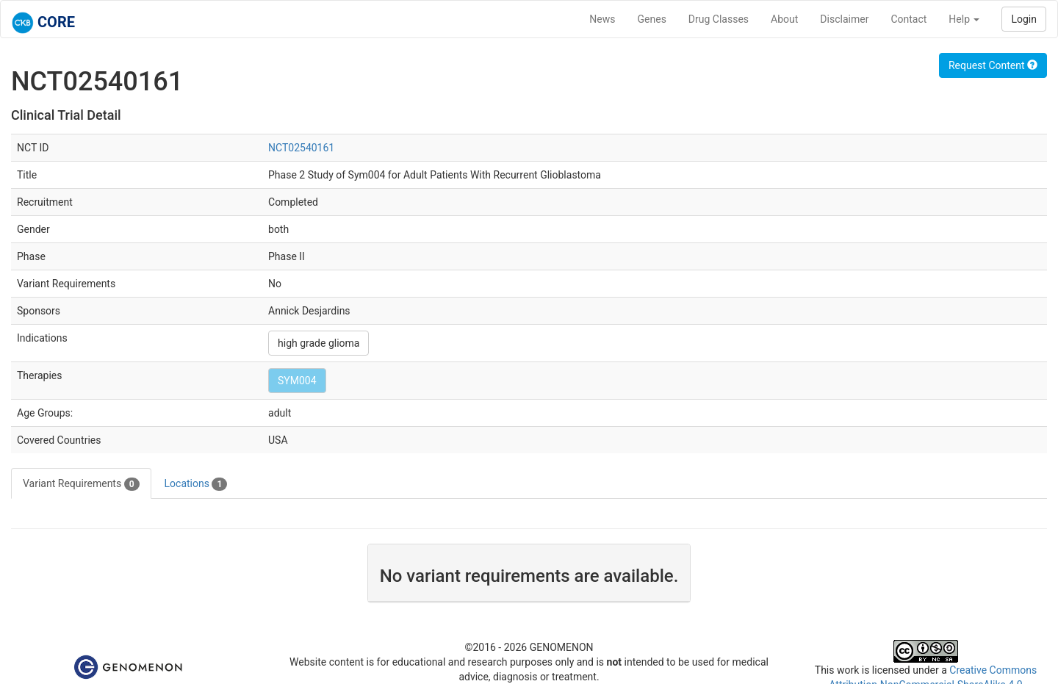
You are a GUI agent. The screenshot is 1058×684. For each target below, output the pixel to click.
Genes (652, 19)
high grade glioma (318, 343)
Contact (908, 19)
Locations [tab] (196, 484)
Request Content (993, 65)
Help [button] (964, 19)
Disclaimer (844, 19)
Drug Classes (718, 19)
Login (1024, 19)
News (602, 19)
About (784, 19)
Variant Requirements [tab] (81, 484)
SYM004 (297, 380)
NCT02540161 (301, 148)
